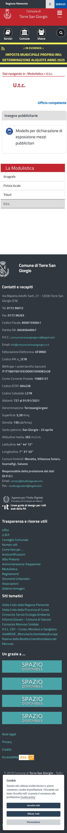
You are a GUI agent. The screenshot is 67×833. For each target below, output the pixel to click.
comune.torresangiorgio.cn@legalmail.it (33, 337)
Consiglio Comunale (15, 539)
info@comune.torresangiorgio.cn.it (30, 345)
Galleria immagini (13, 588)
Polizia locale (12, 185)
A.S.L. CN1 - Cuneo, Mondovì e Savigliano (29, 629)
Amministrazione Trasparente (21, 564)
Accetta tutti (33, 805)
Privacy (7, 741)
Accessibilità (10, 757)
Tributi (7, 194)
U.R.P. (6, 535)
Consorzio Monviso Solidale (20, 624)
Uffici (5, 530)
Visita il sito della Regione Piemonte (25, 604)
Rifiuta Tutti (33, 813)
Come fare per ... (12, 549)
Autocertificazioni (13, 554)
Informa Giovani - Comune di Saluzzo (26, 619)
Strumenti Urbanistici (16, 578)
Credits (6, 749)
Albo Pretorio (10, 559)
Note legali (9, 734)
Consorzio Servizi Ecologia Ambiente (26, 614)
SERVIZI (61, 4)
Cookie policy (27, 797)
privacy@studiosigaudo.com (27, 481)
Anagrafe (9, 176)
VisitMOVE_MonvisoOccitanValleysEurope (30, 634)
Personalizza (33, 822)
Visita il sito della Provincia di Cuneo (25, 609)
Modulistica (9, 569)
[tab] (34, 115)
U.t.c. (6, 203)
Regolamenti (10, 574)
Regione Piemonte (17, 3)
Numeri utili (9, 544)
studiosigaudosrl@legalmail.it (25, 486)
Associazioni (10, 583)
